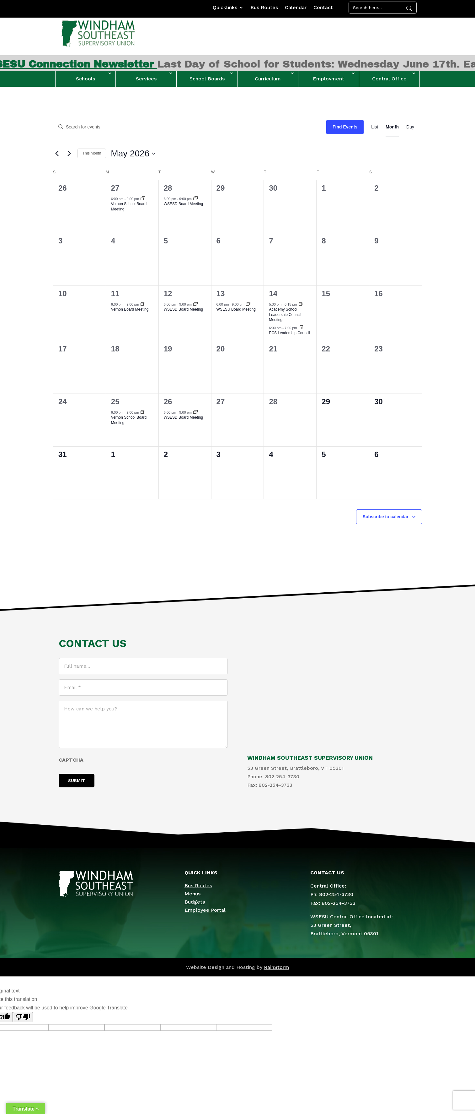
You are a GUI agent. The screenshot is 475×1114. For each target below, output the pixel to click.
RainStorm (276, 967)
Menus (192, 894)
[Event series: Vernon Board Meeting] (143, 304)
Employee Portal (205, 910)
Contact (323, 7)
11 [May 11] (115, 293)
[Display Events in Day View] (410, 127)
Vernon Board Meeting (129, 309)
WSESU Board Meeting (236, 309)
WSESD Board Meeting (183, 204)
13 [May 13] (220, 293)
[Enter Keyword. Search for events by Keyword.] (189, 127)
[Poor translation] (23, 1017)
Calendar (296, 7)
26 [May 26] (168, 401)
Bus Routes (264, 7)
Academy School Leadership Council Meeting (285, 314)
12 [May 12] (168, 293)
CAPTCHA (71, 760)
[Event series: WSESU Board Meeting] (248, 304)
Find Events (345, 126)
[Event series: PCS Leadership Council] (301, 328)
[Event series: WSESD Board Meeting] (195, 199)
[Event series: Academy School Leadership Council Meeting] (301, 304)
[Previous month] (57, 153)
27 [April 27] (115, 188)
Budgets (194, 902)
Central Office (389, 79)
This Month (92, 153)
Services (146, 79)
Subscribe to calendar (385, 516)
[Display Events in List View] (374, 127)
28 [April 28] (168, 188)
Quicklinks (225, 7)
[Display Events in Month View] (392, 127)
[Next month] (69, 153)
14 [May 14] (273, 293)
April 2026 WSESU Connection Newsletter (121, 64)
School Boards (207, 79)
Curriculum (268, 79)
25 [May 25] (115, 401)
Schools (85, 79)
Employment (328, 79)
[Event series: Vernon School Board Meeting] (143, 199)
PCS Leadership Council (289, 333)
